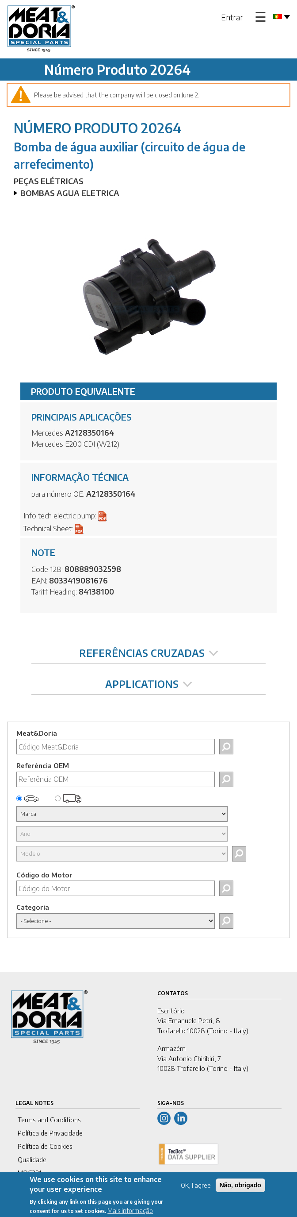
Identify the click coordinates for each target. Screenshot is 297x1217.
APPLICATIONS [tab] (148, 684)
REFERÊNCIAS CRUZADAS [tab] (148, 653)
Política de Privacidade (50, 1133)
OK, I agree (196, 1190)
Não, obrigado (240, 1190)
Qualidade (32, 1159)
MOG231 (29, 1173)
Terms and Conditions (49, 1120)
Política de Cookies (45, 1146)
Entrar (232, 17)
